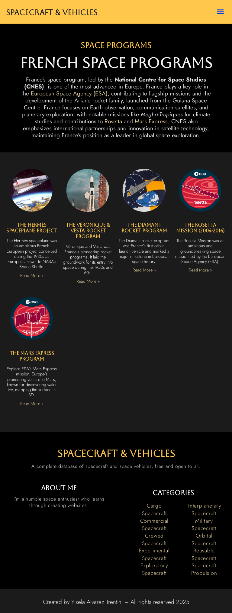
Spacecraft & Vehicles (52, 12)
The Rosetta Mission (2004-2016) (200, 228)
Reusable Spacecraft (204, 554)
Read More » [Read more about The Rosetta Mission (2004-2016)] (200, 270)
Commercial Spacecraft (154, 524)
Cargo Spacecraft (154, 509)
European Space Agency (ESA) (69, 93)
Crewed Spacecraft (154, 539)
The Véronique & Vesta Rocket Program (88, 230)
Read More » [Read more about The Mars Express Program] (32, 404)
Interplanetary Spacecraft (204, 509)
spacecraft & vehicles (116, 453)
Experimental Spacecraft (154, 554)
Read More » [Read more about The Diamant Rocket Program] (144, 270)
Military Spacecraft (204, 524)
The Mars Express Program (32, 356)
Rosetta (113, 121)
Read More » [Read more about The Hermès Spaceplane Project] (32, 275)
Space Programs (116, 45)
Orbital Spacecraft (204, 539)
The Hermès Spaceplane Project (31, 228)
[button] (220, 12)
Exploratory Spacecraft (154, 569)
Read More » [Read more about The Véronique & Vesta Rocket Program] (88, 281)
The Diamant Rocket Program (144, 228)
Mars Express (151, 121)
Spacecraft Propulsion (204, 569)
